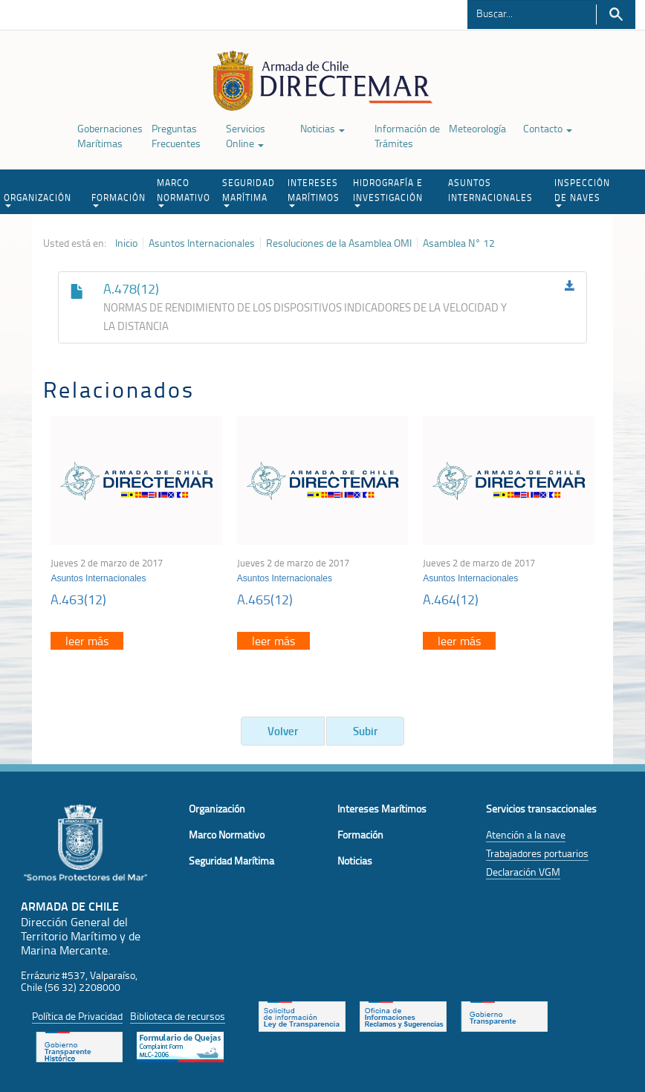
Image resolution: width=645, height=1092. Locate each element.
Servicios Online (245, 135)
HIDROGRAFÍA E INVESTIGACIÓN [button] (388, 191)
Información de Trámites (407, 135)
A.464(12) (451, 599)
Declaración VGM (523, 872)
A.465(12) (265, 599)
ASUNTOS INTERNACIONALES (490, 190)
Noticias (322, 128)
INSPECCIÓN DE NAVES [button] (582, 191)
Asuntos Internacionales (202, 243)
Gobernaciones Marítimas (110, 135)
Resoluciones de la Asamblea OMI (339, 243)
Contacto (547, 128)
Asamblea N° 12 (459, 243)
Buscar (615, 14)
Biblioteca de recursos (177, 1016)
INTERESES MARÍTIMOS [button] (314, 191)
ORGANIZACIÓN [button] (37, 199)
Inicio (126, 243)
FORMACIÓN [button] (118, 199)
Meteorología (477, 128)
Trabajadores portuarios (537, 853)
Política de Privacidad (77, 1016)
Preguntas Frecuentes (176, 135)
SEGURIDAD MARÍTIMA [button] (248, 191)
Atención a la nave (525, 834)
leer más (86, 641)
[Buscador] (531, 12)
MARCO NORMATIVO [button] (183, 191)
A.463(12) (78, 599)
